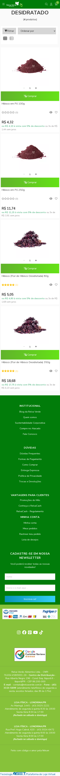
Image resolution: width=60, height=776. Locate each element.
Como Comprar (30, 464)
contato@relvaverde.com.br (27, 684)
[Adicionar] (36, 88)
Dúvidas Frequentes (30, 453)
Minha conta (30, 522)
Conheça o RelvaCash (30, 505)
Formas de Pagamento (30, 459)
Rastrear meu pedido (30, 534)
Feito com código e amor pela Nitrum (30, 750)
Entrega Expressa (30, 470)
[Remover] (24, 88)
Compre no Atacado (30, 428)
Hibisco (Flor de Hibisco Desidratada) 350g (26, 362)
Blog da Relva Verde (30, 411)
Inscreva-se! (30, 599)
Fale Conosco (30, 434)
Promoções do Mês (30, 500)
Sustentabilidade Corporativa (30, 422)
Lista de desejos (30, 539)
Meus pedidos (30, 528)
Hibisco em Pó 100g (13, 103)
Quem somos (30, 417)
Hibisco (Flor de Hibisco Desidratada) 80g (25, 276)
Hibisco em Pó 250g (13, 190)
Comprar (30, 96)
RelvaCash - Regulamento (30, 511)
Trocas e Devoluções (30, 481)
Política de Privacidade (30, 475)
